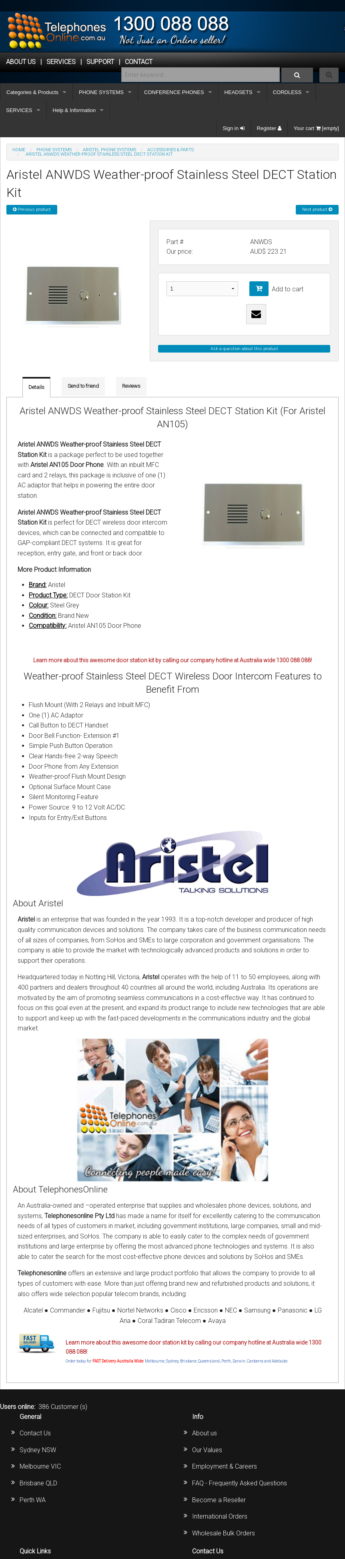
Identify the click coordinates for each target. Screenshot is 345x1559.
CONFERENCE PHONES (174, 92)
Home (18, 149)
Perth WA (33, 1500)
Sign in (233, 128)
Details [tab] (36, 387)
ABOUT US (21, 62)
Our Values (207, 1450)
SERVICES (19, 110)
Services (61, 62)
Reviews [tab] (131, 386)
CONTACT (138, 62)
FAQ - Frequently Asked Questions (239, 1483)
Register (269, 128)
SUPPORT (100, 62)
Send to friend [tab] (83, 386)
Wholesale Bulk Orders (223, 1533)
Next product (317, 209)
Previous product (32, 209)
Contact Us (35, 1433)
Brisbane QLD (38, 1483)
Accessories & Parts (170, 149)
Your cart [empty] (316, 128)
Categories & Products (32, 92)
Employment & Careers (224, 1466)
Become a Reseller (219, 1500)
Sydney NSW (38, 1450)
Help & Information (74, 110)
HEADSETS (239, 92)
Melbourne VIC (40, 1466)
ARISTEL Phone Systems (109, 149)
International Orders (219, 1516)
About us (204, 1433)
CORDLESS (287, 92)
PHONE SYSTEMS (101, 92)
